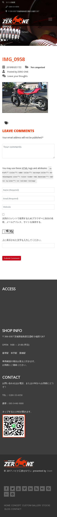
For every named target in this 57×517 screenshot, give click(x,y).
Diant (49, 470)
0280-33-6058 (12, 7)
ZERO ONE (22, 71)
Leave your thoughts (17, 76)
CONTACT (16, 509)
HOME (7, 505)
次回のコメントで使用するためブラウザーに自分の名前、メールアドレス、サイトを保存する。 (27, 220)
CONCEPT (16, 505)
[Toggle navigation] (50, 19)
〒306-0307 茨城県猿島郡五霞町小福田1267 (22, 11)
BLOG (7, 509)
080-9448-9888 (16, 403)
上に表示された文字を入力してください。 (22, 239)
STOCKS (46, 505)
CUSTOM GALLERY (31, 505)
